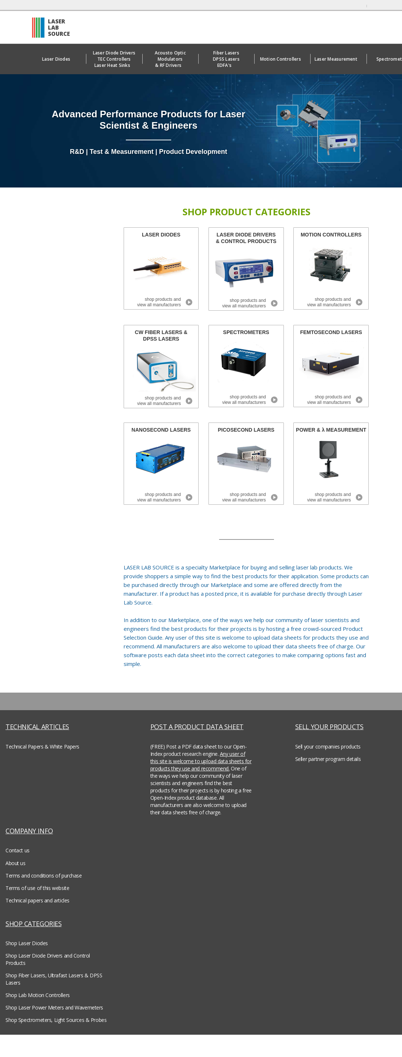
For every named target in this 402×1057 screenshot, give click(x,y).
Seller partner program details (328, 758)
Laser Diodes (58, 59)
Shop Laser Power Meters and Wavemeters (54, 1007)
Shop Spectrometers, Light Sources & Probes (55, 1019)
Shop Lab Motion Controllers (37, 995)
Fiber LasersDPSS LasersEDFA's (226, 59)
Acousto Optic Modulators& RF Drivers (170, 59)
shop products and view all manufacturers (159, 302)
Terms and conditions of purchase (43, 875)
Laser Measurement (338, 59)
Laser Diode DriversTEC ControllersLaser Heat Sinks (114, 59)
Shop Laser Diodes (26, 943)
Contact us (17, 850)
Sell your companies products (328, 746)
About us (15, 863)
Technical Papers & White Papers (42, 746)
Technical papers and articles (37, 900)
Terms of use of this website (37, 887)
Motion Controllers (282, 59)
